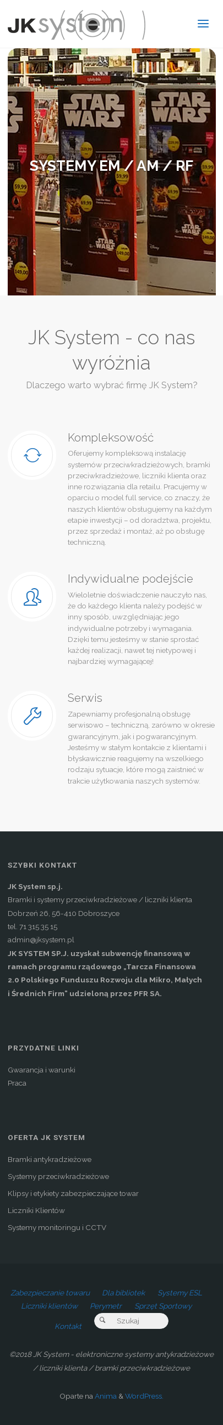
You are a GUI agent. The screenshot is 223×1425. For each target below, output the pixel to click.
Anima (105, 1396)
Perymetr (106, 1305)
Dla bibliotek (123, 1292)
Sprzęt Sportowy (163, 1305)
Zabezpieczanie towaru (50, 1292)
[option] (112, 171)
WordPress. (144, 1396)
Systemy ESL (179, 1292)
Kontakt (68, 1326)
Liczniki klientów (49, 1305)
